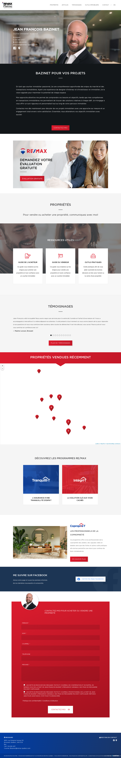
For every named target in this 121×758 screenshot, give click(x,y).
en (114, 5)
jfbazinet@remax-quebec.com (25, 45)
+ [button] (2, 366)
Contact (105, 5)
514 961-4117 (19, 40)
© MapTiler (102, 443)
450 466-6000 (21, 42)
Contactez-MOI (60, 709)
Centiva (115, 755)
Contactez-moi (60, 128)
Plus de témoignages (60, 343)
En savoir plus (79, 559)
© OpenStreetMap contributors (112, 443)
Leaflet (97, 443)
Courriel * (26, 644)
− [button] (2, 368)
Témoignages (77, 5)
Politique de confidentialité (32, 701)
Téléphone (26, 654)
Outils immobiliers (92, 5)
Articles (65, 5)
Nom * (24, 633)
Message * (25, 664)
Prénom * (25, 623)
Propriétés (54, 5)
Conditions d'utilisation (50, 701)
